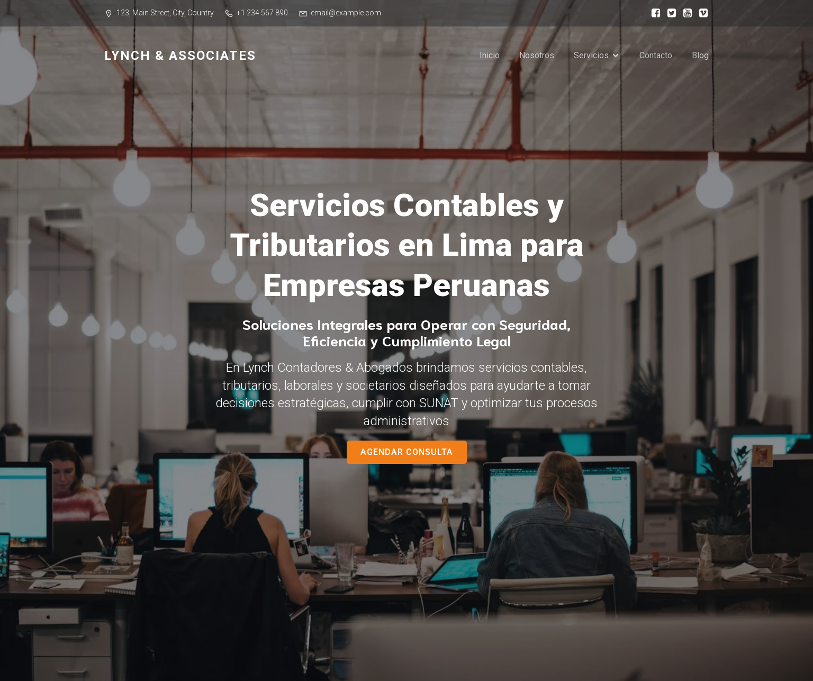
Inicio (490, 55)
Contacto (655, 55)
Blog (700, 55)
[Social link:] (653, 13)
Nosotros (536, 55)
